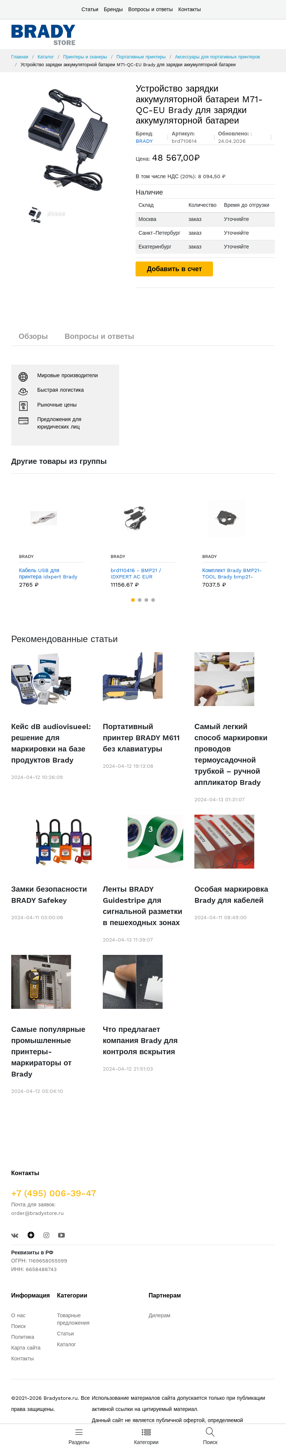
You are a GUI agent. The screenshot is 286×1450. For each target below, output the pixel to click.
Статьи (90, 9)
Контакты (189, 9)
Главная (19, 57)
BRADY (26, 556)
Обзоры (33, 336)
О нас (18, 1315)
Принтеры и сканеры (85, 57)
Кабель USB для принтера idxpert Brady (48, 573)
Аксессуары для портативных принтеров (217, 57)
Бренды (113, 9)
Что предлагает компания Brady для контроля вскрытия (140, 1040)
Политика (22, 1337)
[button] (133, 600)
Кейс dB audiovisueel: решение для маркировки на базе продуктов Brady (51, 743)
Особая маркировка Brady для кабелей (231, 895)
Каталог (46, 57)
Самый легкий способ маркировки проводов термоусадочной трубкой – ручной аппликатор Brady (230, 754)
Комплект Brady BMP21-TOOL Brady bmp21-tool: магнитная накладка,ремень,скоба (232, 573)
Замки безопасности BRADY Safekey (49, 895)
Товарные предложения (73, 1319)
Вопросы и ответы (150, 9)
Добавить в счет (174, 269)
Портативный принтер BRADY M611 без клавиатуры (141, 737)
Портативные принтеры (141, 57)
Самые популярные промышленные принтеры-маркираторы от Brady (48, 1051)
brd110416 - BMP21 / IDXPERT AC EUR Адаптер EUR (136, 573)
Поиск (18, 1326)
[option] (68, 139)
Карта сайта (26, 1348)
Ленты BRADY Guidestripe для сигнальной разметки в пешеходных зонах (142, 906)
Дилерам (159, 1315)
